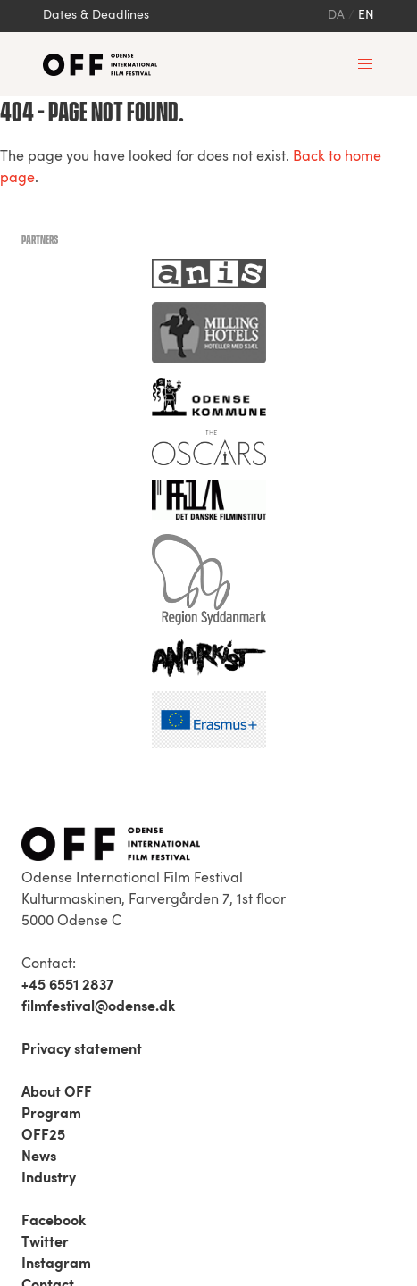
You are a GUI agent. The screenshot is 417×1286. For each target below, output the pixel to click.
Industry (48, 1179)
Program (51, 1114)
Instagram (56, 1264)
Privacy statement (81, 1050)
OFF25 (43, 1136)
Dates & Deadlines (96, 15)
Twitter (45, 1243)
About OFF (56, 1093)
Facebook (53, 1222)
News (38, 1157)
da (336, 15)
